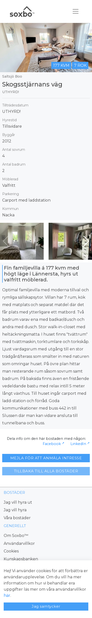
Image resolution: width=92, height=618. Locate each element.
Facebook (52, 444)
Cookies (11, 551)
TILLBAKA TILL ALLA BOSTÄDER (46, 471)
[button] (86, 241)
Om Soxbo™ (16, 535)
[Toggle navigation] (75, 11)
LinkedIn (78, 444)
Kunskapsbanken (21, 559)
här (7, 595)
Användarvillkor (19, 543)
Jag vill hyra (15, 510)
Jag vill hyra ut (18, 502)
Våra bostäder (17, 517)
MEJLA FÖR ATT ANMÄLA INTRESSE (46, 458)
